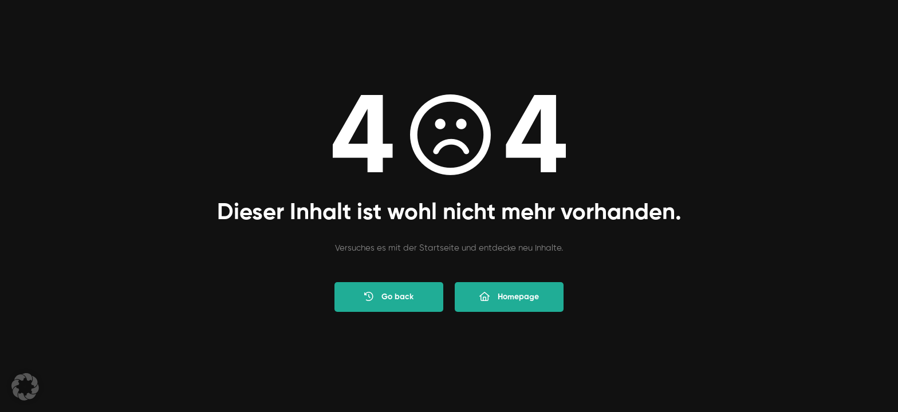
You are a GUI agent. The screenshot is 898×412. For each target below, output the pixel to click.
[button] (25, 387)
